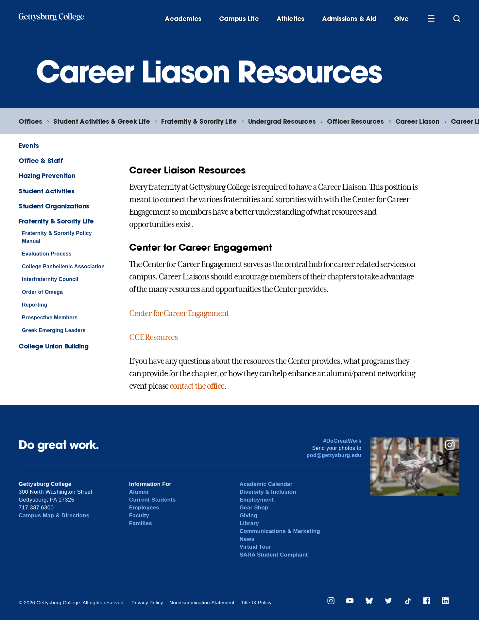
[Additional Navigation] (431, 18)
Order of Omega (42, 292)
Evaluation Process (47, 254)
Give (401, 19)
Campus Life (239, 19)
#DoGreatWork (342, 441)
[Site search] (456, 18)
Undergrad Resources (282, 121)
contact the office (197, 386)
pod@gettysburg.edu (334, 455)
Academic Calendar (266, 484)
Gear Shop (254, 508)
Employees (144, 508)
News (247, 539)
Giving (248, 515)
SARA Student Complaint (274, 555)
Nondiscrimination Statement (201, 602)
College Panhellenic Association (63, 266)
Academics (183, 19)
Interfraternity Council (50, 279)
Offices (30, 121)
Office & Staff (41, 160)
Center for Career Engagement (179, 313)
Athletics (291, 19)
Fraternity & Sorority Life (198, 121)
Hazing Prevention (47, 175)
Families (140, 523)
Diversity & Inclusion (268, 492)
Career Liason (417, 121)
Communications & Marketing (280, 531)
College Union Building (54, 346)
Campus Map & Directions (54, 515)
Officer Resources (355, 121)
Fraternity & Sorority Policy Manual (57, 237)
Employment (257, 500)
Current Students (152, 500)
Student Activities (46, 190)
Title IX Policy (256, 602)
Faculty (139, 515)
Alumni (138, 492)
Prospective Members (49, 317)
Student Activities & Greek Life (101, 121)
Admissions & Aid (349, 19)
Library (249, 523)
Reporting (34, 305)
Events (29, 145)
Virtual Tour (255, 547)
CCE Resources (153, 337)
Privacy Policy (147, 602)
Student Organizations (54, 206)
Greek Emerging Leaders (54, 330)
